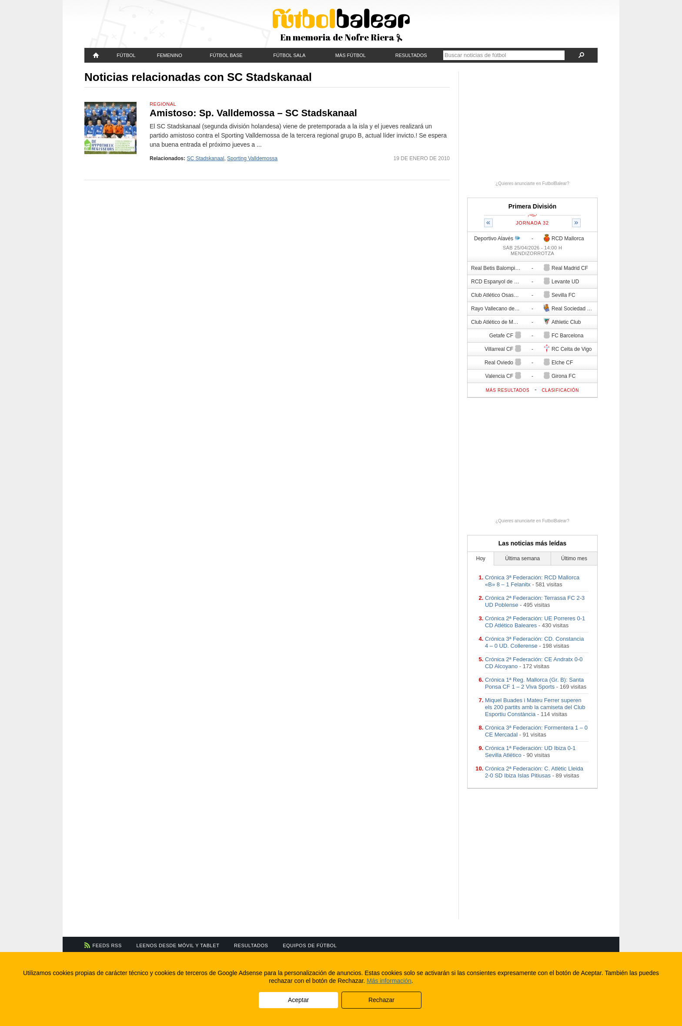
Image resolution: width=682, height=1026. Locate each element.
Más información (389, 980)
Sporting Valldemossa (252, 158)
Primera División (532, 206)
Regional (163, 104)
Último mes (574, 558)
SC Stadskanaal (205, 158)
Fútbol (126, 55)
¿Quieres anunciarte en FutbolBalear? (532, 183)
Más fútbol (350, 55)
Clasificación (560, 390)
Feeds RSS (107, 945)
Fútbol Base (226, 55)
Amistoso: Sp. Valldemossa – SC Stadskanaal (253, 113)
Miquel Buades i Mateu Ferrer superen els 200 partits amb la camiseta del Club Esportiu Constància (535, 707)
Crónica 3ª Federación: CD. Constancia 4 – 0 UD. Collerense (534, 642)
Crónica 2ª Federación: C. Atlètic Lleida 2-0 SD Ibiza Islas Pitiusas (534, 772)
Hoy (480, 558)
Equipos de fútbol (310, 945)
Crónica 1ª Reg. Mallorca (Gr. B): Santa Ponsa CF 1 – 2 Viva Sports (534, 683)
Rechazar (381, 999)
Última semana (522, 558)
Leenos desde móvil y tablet (178, 945)
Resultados (411, 55)
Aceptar (298, 999)
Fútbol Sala (289, 55)
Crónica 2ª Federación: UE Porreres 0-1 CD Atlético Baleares (535, 622)
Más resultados (508, 390)
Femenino (169, 55)
